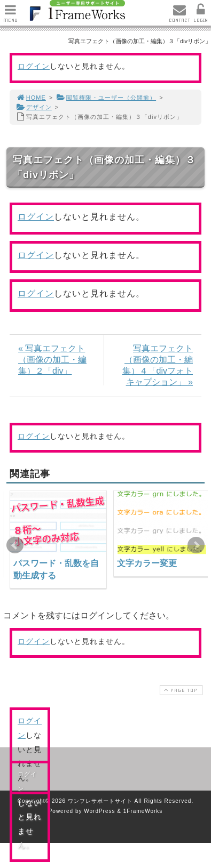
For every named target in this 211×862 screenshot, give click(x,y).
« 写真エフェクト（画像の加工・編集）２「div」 (52, 359)
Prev (15, 545)
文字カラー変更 (147, 563)
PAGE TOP (180, 690)
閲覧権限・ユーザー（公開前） (106, 97)
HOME (31, 97)
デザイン (34, 107)
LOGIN (200, 16)
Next (196, 545)
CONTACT (179, 16)
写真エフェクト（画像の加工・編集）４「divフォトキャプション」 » (157, 365)
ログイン (34, 66)
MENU (10, 16)
